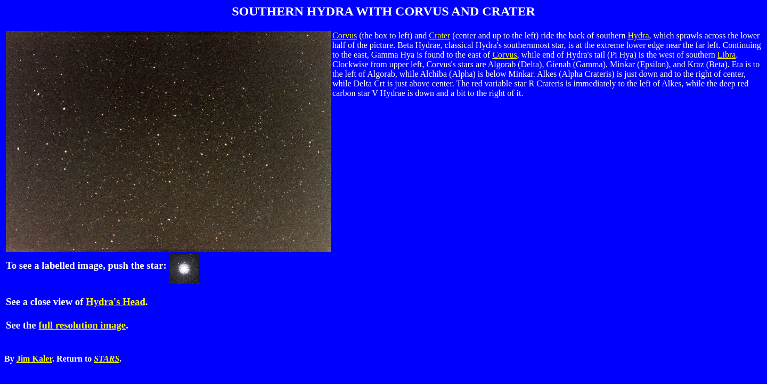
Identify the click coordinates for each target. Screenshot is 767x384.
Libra (726, 54)
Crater (439, 35)
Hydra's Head (115, 301)
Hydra (638, 35)
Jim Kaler (34, 358)
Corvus (344, 35)
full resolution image (82, 325)
